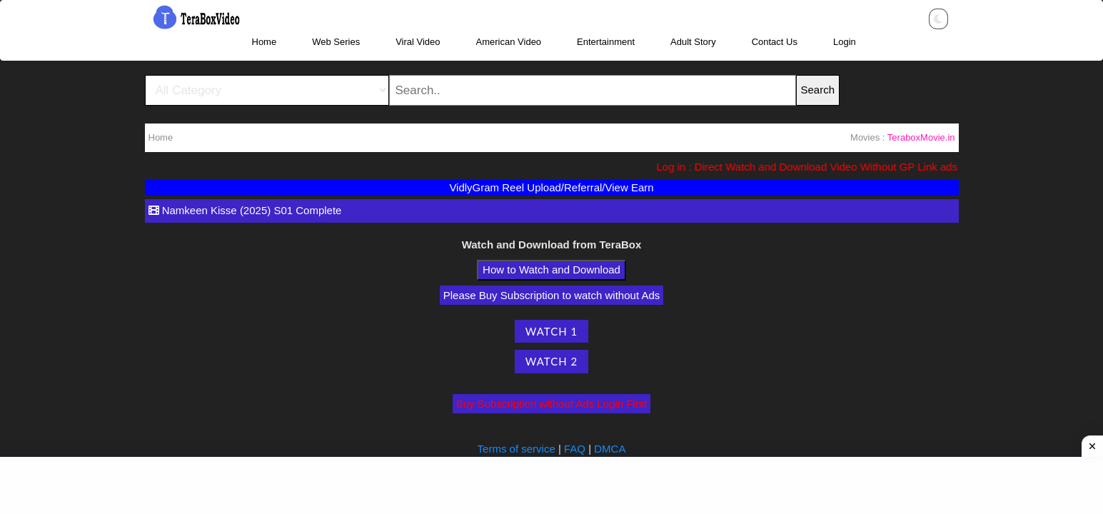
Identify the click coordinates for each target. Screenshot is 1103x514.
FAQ (574, 449)
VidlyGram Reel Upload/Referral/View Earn (551, 187)
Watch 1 (551, 331)
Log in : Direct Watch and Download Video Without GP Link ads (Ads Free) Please (859, 167)
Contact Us (774, 41)
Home (264, 41)
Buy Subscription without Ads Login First (552, 404)
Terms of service (518, 449)
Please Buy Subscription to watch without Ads (551, 295)
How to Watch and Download (551, 269)
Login (844, 41)
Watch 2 (551, 361)
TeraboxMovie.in (921, 137)
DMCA (609, 449)
